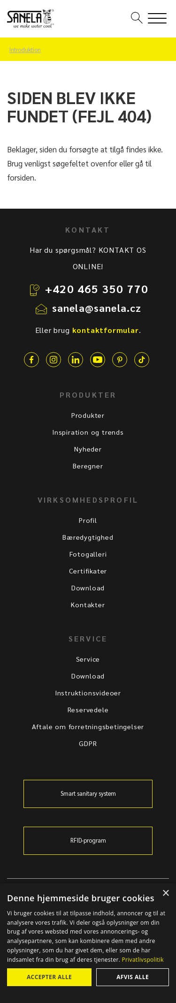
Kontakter (88, 604)
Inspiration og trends (88, 432)
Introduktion (25, 49)
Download (88, 587)
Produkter (88, 415)
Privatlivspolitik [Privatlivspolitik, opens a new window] (143, 960)
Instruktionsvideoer (88, 692)
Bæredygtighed (87, 537)
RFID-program (88, 840)
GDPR (88, 743)
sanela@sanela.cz (97, 307)
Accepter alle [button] (49, 977)
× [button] (165, 893)
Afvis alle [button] (132, 977)
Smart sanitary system (88, 793)
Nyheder (88, 449)
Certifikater (88, 570)
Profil (88, 520)
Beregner (88, 465)
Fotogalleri (88, 554)
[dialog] (88, 943)
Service (88, 659)
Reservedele (88, 709)
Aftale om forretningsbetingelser (88, 726)
